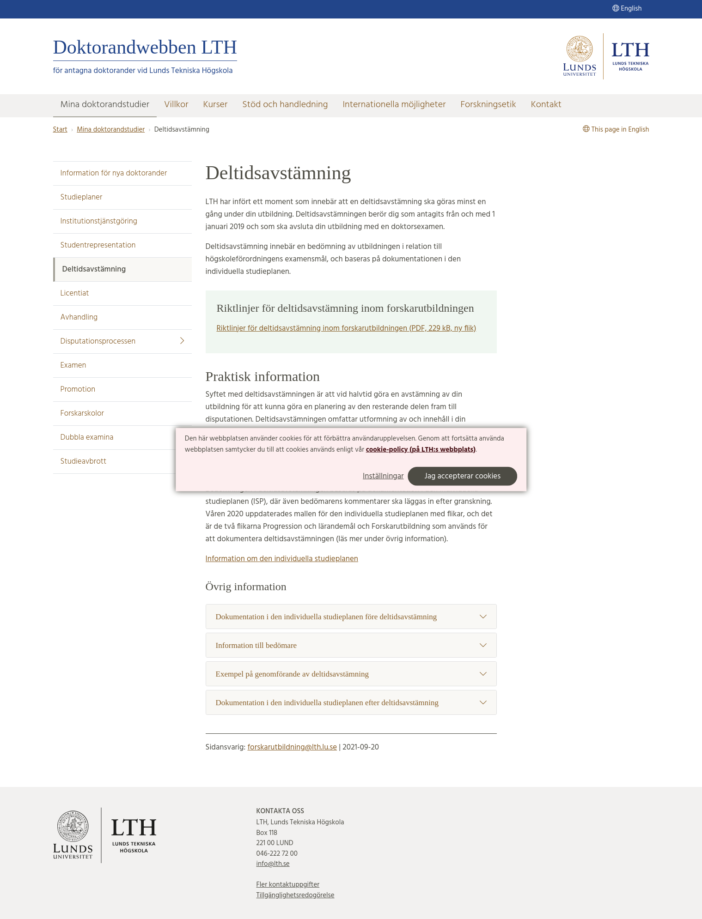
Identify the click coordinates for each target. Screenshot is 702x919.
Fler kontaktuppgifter (288, 884)
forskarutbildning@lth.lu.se (292, 747)
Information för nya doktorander (114, 173)
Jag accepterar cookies (463, 476)
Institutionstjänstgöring (99, 221)
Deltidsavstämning (94, 269)
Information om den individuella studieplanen (282, 559)
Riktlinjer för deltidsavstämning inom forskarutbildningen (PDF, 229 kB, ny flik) (346, 328)
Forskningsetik (488, 104)
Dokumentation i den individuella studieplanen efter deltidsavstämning (351, 702)
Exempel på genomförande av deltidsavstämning (351, 674)
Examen (73, 365)
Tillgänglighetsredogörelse (295, 895)
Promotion (78, 389)
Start (60, 129)
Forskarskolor (82, 413)
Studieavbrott (84, 461)
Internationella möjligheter (394, 104)
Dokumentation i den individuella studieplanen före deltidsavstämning (351, 617)
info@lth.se (273, 864)
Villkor (176, 104)
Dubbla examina (87, 437)
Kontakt (546, 104)
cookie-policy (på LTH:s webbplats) (421, 449)
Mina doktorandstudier (105, 104)
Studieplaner (82, 197)
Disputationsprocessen (122, 341)
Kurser (215, 104)
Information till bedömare (351, 645)
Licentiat (75, 293)
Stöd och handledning (285, 104)
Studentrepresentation (98, 245)
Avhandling (79, 317)
